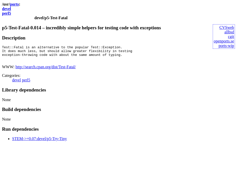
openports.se (224, 41)
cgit (231, 36)
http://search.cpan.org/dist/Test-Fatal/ (45, 70)
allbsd (229, 32)
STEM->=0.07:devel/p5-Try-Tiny (39, 142)
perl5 (6, 13)
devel (6, 9)
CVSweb (227, 27)
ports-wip (226, 45)
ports (14, 4)
